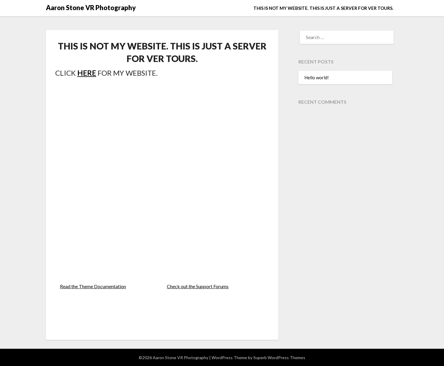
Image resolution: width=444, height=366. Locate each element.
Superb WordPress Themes (279, 357)
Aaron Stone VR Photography (91, 8)
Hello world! (316, 77)
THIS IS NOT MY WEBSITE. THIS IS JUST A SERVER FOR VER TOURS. (323, 8)
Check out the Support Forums (198, 286)
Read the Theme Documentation (93, 286)
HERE (86, 73)
